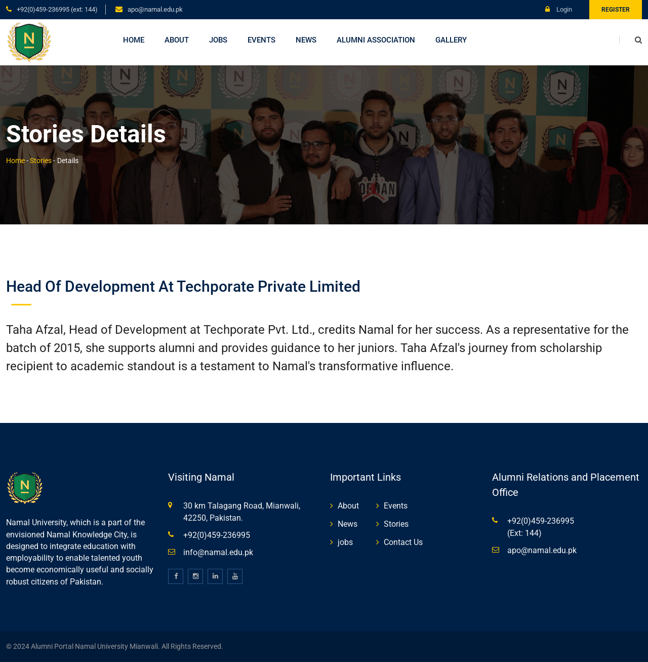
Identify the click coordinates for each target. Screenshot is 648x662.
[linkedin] (215, 576)
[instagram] (195, 576)
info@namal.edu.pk (218, 552)
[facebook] (175, 576)
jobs (345, 542)
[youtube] (234, 576)
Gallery (451, 40)
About (177, 40)
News (306, 40)
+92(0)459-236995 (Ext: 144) (57, 9)
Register (615, 9)
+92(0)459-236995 (216, 535)
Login (558, 9)
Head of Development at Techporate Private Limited (183, 286)
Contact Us (403, 542)
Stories (41, 161)
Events (261, 40)
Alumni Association (376, 40)
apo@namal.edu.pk (155, 9)
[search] (630, 40)
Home (133, 40)
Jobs (218, 40)
